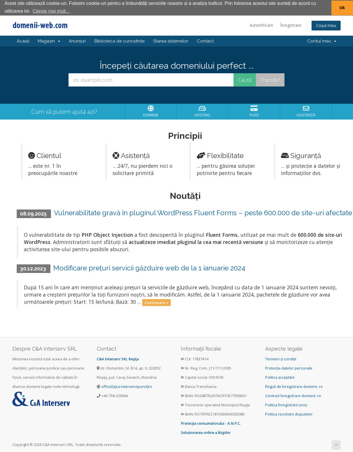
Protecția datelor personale (288, 368)
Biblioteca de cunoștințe (119, 40)
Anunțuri (77, 40)
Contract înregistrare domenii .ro (293, 395)
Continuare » (156, 302)
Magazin (49, 40)
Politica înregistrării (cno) (286, 404)
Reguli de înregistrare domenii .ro (294, 386)
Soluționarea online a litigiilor (206, 432)
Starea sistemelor (170, 40)
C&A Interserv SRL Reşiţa (118, 358)
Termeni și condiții (280, 358)
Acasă (23, 40)
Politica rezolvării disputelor (289, 413)
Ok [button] (342, 7)
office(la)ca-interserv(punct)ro (126, 386)
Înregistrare (290, 25)
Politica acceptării (280, 377)
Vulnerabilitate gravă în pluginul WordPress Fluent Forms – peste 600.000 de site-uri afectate (203, 212)
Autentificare (261, 25)
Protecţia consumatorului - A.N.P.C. (211, 423)
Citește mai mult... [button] (51, 11)
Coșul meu (326, 25)
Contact (205, 40)
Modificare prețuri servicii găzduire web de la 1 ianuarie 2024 (149, 267)
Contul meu (321, 40)
